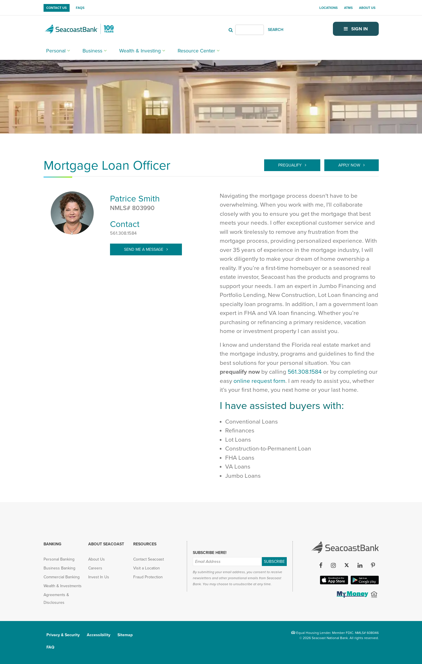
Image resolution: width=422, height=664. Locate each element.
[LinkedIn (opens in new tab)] (360, 566)
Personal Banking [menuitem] (59, 559)
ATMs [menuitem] (348, 7)
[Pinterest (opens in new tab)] (373, 566)
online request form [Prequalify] (259, 381)
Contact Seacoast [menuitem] (148, 559)
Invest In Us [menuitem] (98, 577)
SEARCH (275, 29)
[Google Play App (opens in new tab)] (364, 582)
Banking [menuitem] (52, 544)
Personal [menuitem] (56, 51)
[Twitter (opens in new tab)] (347, 566)
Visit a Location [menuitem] (146, 568)
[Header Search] (249, 30)
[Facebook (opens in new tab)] (321, 566)
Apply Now (349, 165)
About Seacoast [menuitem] (106, 544)
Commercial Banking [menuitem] (62, 577)
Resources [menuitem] (144, 544)
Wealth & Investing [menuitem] (140, 51)
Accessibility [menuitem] (98, 634)
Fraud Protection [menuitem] (148, 577)
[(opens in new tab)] (351, 596)
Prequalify (290, 165)
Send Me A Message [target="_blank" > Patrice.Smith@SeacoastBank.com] (144, 249)
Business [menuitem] (92, 51)
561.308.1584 (123, 233)
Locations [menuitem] (328, 7)
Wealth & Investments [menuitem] (63, 585)
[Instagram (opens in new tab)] (333, 566)
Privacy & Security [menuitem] (63, 634)
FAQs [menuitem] (80, 7)
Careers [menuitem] (95, 568)
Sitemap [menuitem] (125, 634)
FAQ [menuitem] (50, 647)
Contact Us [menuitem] (56, 7)
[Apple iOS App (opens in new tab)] (333, 582)
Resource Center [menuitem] (196, 51)
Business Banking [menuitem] (59, 568)
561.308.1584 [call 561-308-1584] (305, 371)
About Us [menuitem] (367, 7)
